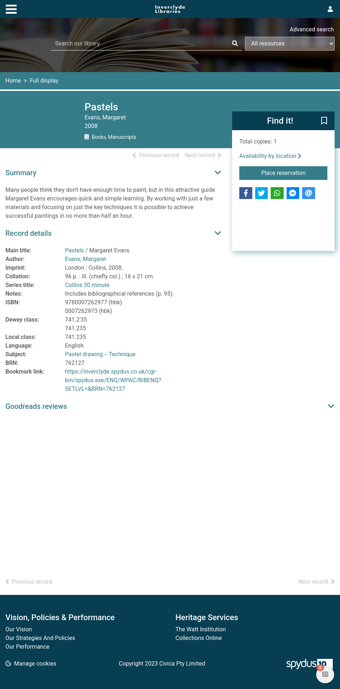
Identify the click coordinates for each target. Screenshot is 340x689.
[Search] (235, 43)
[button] (324, 121)
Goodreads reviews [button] (36, 406)
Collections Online (198, 638)
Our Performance (27, 646)
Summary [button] (20, 172)
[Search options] (290, 43)
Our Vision (18, 629)
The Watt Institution (200, 629)
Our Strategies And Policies (40, 638)
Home (13, 80)
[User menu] (330, 9)
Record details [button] (28, 233)
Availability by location (270, 156)
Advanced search (312, 29)
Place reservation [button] (294, 172)
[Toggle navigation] (11, 8)
